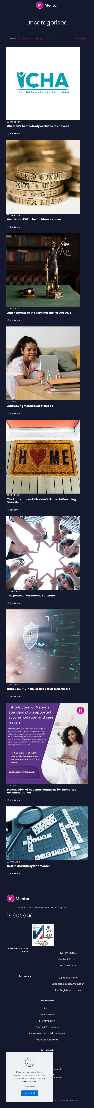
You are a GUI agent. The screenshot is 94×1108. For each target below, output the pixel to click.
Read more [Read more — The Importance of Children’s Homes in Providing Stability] (43, 509)
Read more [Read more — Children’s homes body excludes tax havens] (37, 133)
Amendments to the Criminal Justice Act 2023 (39, 313)
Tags (40, 38)
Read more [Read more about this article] (29, 1086)
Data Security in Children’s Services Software (38, 689)
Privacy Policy (47, 1020)
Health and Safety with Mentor (28, 866)
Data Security (68, 965)
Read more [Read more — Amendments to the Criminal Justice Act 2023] (38, 320)
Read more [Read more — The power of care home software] (33, 603)
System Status (68, 952)
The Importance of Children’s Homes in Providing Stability (41, 500)
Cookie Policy (47, 1014)
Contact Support (68, 959)
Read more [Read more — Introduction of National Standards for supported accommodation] (48, 800)
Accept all (29, 1093)
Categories (25, 38)
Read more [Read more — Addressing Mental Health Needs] (32, 413)
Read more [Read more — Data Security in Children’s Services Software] (37, 696)
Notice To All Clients (47, 1039)
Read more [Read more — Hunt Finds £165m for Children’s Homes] (34, 227)
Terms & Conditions (47, 1027)
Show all (81, 38)
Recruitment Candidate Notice (47, 1033)
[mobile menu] (90, 5)
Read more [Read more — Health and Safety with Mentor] (30, 873)
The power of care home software (31, 595)
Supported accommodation (68, 983)
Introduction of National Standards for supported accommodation (42, 791)
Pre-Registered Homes (68, 990)
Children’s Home (68, 977)
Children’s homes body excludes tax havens (38, 126)
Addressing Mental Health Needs (30, 406)
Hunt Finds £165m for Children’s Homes (34, 219)
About (47, 1008)
